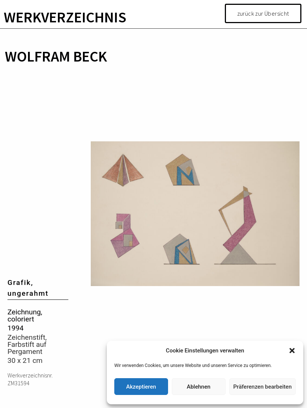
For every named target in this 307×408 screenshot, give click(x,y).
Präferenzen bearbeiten (262, 386)
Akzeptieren (141, 386)
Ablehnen (198, 386)
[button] (292, 350)
